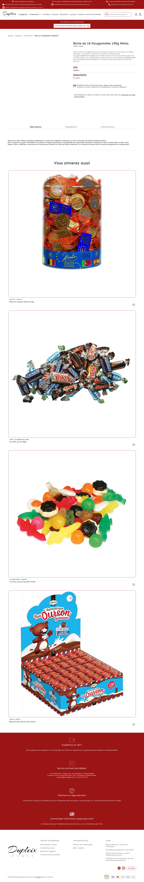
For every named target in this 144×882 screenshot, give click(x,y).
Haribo (24, 579)
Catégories (24, 14)
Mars (11, 439)
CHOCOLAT (28, 35)
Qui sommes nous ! (49, 844)
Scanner (131, 868)
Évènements (35, 14)
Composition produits (50, 854)
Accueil (10, 35)
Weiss (75, 46)
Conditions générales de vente (120, 850)
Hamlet (12, 299)
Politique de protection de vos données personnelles (120, 859)
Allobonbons (14, 579)
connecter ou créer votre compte (104, 96)
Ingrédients (71, 126)
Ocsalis (38, 877)
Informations (107, 126)
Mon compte (78, 848)
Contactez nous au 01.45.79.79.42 (122, 4)
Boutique (18, 35)
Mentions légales (48, 851)
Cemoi (11, 719)
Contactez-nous (47, 848)
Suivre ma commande (83, 844)
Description (36, 126)
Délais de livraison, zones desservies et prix (117, 854)
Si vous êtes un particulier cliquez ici (72, 26)
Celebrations (19, 439)
